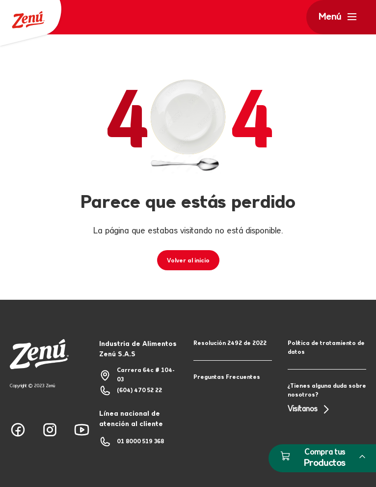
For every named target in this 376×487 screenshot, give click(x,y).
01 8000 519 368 (131, 442)
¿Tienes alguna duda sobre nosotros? (327, 399)
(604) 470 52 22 (130, 391)
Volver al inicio (188, 261)
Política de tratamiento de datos (326, 348)
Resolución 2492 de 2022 (230, 343)
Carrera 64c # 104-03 (137, 375)
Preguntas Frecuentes (226, 377)
